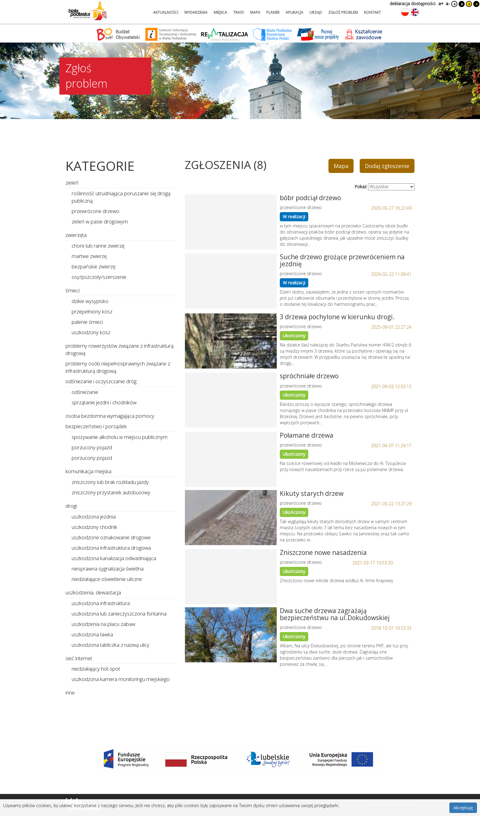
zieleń (72, 182)
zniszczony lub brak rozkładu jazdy (110, 481)
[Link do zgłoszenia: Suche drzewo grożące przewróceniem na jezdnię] (231, 281)
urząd (315, 12)
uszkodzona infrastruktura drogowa (111, 547)
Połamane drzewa (306, 435)
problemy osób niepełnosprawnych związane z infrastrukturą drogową (118, 367)
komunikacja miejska (88, 471)
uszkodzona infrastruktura (101, 603)
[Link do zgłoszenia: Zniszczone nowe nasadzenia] (231, 576)
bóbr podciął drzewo (310, 197)
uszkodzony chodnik (94, 526)
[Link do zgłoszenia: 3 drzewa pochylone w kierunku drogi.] (231, 341)
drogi (71, 505)
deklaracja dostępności (412, 3)
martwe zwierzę (89, 256)
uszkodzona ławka (92, 634)
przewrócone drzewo (95, 211)
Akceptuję (463, 807)
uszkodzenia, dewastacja (93, 592)
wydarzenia (196, 12)
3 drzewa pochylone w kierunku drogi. (337, 317)
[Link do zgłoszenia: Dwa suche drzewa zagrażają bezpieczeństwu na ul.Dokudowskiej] (231, 634)
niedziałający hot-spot (96, 668)
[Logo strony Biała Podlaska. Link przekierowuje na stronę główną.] (88, 10)
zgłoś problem (343, 12)
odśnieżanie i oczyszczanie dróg (101, 381)
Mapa (341, 166)
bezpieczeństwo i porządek (96, 426)
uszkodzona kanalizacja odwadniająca (114, 558)
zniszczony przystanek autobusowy (111, 492)
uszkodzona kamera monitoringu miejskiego (121, 679)
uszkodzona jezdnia (94, 516)
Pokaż (360, 186)
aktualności (165, 12)
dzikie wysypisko (90, 301)
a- (448, 3)
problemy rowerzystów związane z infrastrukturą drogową (120, 349)
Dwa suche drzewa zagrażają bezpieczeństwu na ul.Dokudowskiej (335, 614)
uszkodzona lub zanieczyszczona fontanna (119, 613)
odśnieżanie (85, 391)
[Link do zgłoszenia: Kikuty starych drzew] (231, 517)
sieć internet (79, 658)
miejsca (220, 12)
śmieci (73, 290)
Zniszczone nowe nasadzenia (323, 552)
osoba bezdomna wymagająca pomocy (110, 415)
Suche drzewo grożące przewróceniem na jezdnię (342, 260)
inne (70, 692)
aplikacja (294, 12)
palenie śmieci (87, 321)
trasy (238, 12)
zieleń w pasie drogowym (100, 221)
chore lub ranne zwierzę (98, 245)
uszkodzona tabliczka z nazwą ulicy (110, 644)
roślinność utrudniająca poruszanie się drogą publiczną (121, 197)
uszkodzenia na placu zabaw (103, 623)
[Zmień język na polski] (405, 12)
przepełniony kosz (92, 311)
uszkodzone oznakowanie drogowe (111, 537)
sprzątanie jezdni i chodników (104, 402)
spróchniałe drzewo (309, 376)
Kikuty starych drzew (311, 493)
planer (272, 12)
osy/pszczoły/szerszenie (99, 276)
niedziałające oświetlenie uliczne (107, 578)
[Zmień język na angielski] (415, 12)
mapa (255, 12)
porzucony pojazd (92, 447)
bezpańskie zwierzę (93, 266)
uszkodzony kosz (91, 332)
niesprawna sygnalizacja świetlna (108, 568)
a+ (440, 3)
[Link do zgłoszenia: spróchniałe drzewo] (231, 400)
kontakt (372, 12)
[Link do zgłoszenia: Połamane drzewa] (231, 459)
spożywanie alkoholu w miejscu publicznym (119, 436)
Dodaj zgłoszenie (387, 166)
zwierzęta (76, 234)
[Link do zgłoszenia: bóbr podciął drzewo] (231, 221)
